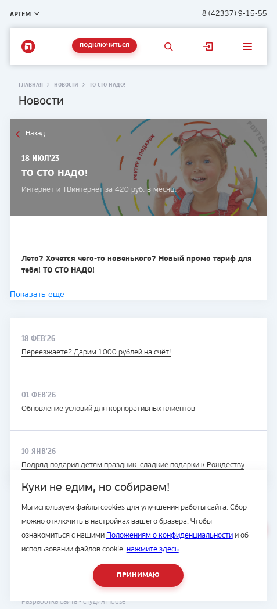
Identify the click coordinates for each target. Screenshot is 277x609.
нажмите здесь (153, 549)
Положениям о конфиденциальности (169, 535)
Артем (20, 14)
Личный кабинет (208, 46)
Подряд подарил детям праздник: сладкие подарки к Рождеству (132, 465)
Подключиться (104, 45)
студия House (104, 602)
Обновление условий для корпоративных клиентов (108, 409)
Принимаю (138, 575)
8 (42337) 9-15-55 (234, 13)
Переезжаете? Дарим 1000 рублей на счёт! (96, 352)
